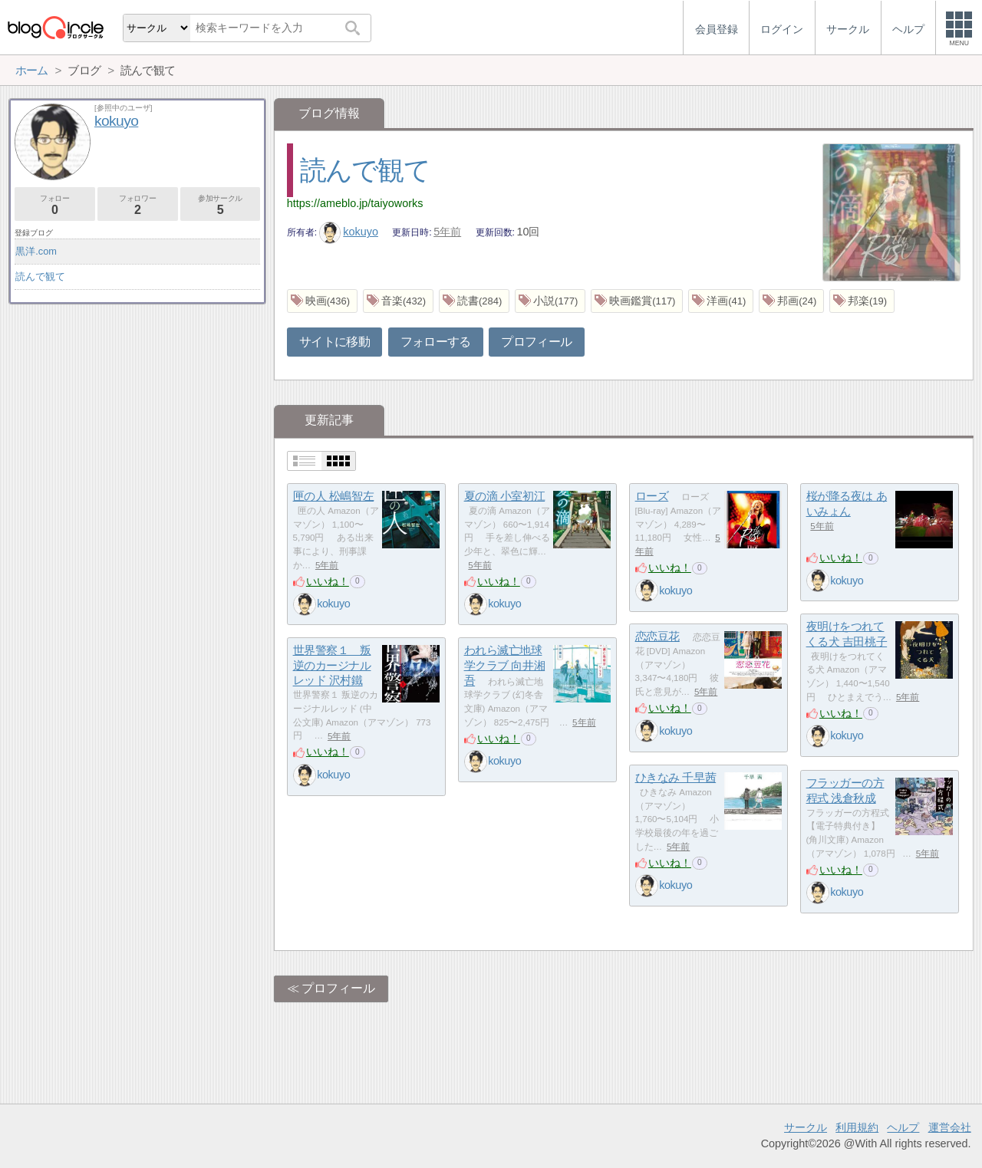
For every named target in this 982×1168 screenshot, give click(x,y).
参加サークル (220, 205)
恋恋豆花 (657, 636)
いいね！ (327, 581)
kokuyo (348, 231)
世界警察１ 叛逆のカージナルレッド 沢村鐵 (332, 664)
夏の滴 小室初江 (504, 495)
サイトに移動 (334, 341)
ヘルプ (903, 1127)
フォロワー (137, 205)
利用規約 (856, 1127)
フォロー (55, 205)
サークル (805, 1127)
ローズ (652, 495)
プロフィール (536, 341)
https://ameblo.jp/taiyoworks (355, 203)
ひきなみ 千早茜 (676, 777)
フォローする (435, 341)
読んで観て (365, 170)
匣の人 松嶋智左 (333, 495)
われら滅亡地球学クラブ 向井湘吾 (504, 664)
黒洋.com (36, 251)
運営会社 (949, 1127)
